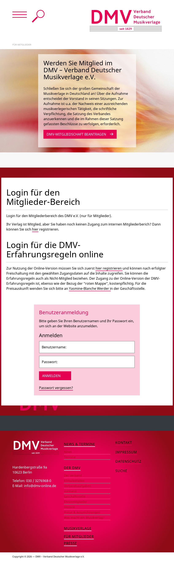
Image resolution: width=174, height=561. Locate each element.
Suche (38, 16)
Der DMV (72, 468)
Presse (70, 543)
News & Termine (79, 444)
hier (35, 229)
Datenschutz (128, 461)
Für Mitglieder (79, 536)
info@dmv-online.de (40, 485)
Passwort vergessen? (56, 387)
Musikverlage (78, 528)
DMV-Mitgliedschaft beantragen (76, 134)
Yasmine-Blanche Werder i (90, 288)
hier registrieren (109, 268)
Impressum (126, 452)
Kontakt (123, 442)
